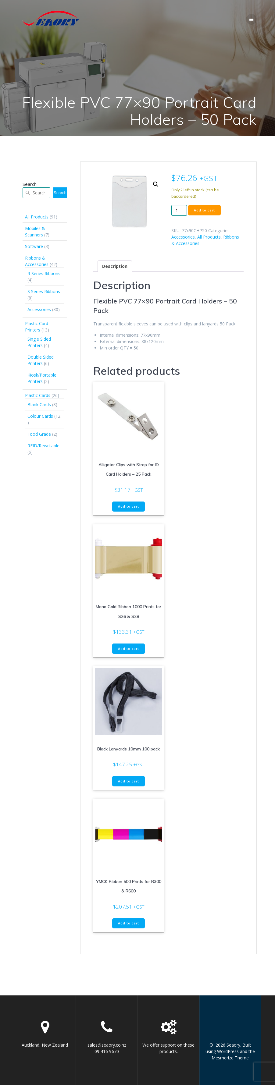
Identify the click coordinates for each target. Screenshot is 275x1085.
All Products (209, 237)
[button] (155, 184)
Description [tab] (114, 266)
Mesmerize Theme (230, 1058)
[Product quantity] (179, 210)
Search (30, 184)
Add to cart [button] (128, 506)
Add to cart (204, 210)
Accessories (183, 237)
